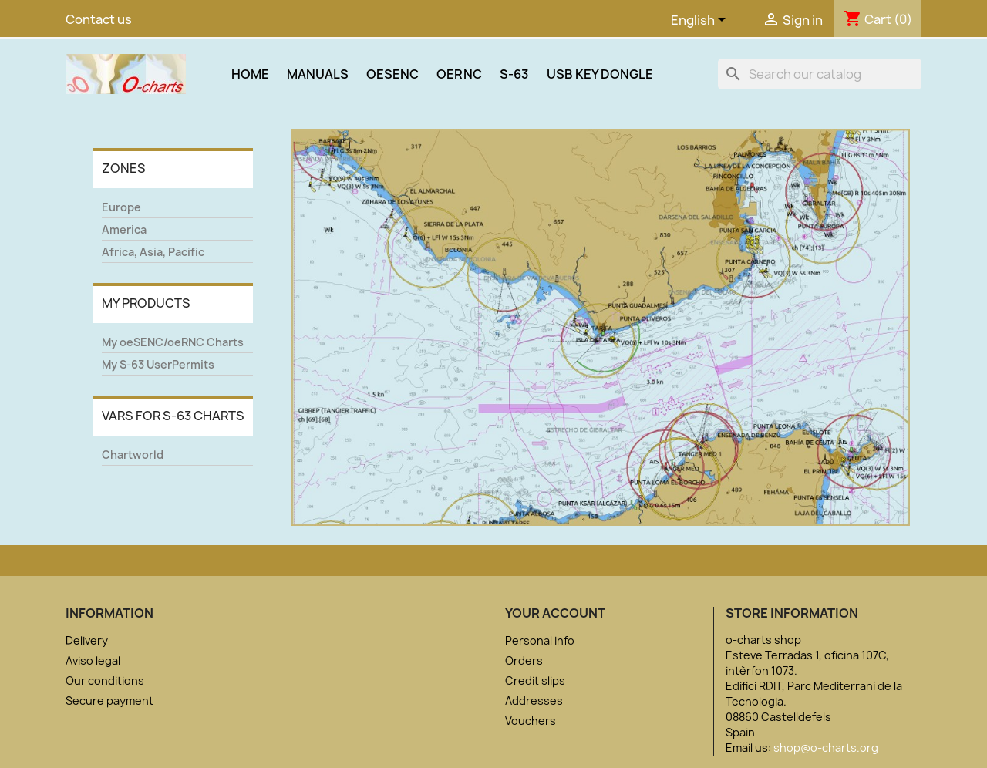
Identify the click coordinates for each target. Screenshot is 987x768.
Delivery (87, 640)
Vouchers (530, 720)
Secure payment (109, 700)
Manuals (318, 74)
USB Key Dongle (600, 74)
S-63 (514, 74)
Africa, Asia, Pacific (153, 251)
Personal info (539, 640)
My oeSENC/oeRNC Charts (173, 342)
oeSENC (392, 74)
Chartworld (132, 454)
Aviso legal (93, 660)
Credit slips (535, 680)
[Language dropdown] (701, 21)
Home (250, 74)
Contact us (99, 19)
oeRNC (459, 74)
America (124, 229)
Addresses (534, 700)
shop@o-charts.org (825, 747)
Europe (121, 207)
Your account (555, 613)
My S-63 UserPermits (158, 364)
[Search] (819, 74)
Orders (524, 660)
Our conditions (105, 680)
